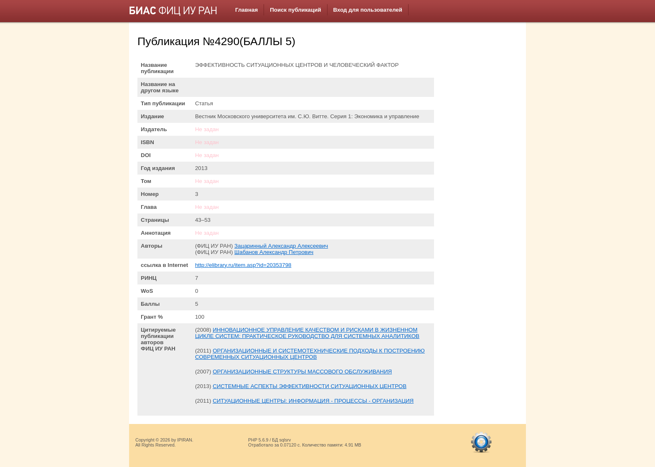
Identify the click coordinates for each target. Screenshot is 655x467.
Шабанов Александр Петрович (273, 252)
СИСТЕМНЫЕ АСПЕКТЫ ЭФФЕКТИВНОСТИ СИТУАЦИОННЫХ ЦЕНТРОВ (309, 386)
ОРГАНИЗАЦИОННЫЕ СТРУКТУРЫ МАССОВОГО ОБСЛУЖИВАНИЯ (302, 371)
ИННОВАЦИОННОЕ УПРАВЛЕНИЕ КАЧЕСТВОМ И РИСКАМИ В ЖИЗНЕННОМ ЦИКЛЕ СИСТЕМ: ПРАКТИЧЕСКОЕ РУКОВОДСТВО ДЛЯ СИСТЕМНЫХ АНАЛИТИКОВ (307, 333)
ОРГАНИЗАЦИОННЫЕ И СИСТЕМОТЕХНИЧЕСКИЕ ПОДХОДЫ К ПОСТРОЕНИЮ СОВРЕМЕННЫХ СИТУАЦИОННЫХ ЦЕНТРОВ (310, 354)
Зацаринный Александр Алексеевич (281, 246)
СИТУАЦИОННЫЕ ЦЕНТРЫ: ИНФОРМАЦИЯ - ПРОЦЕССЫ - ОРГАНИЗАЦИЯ (313, 401)
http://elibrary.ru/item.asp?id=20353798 (243, 265)
